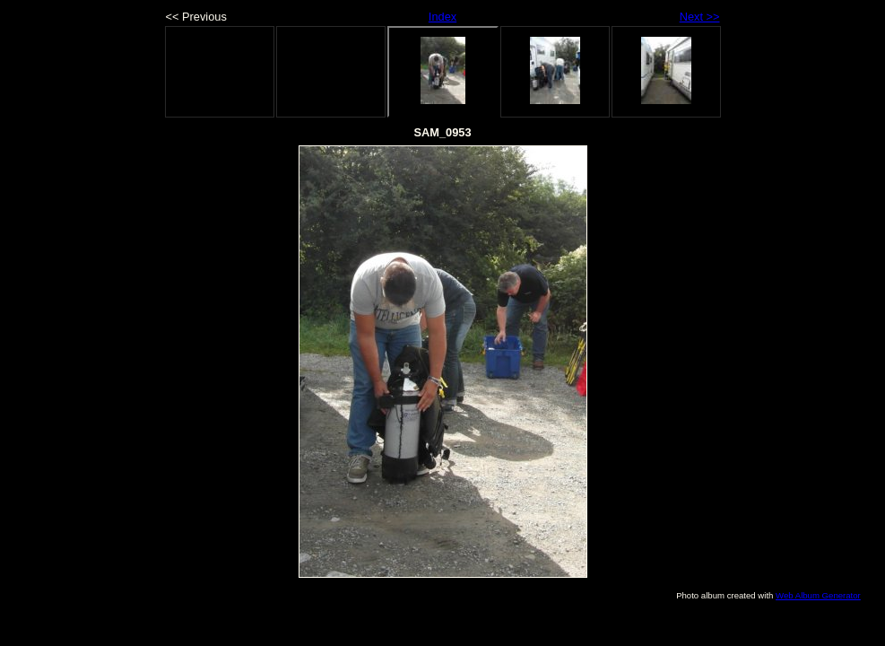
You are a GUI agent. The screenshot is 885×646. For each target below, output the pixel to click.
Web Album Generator (818, 595)
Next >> (700, 16)
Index (442, 16)
